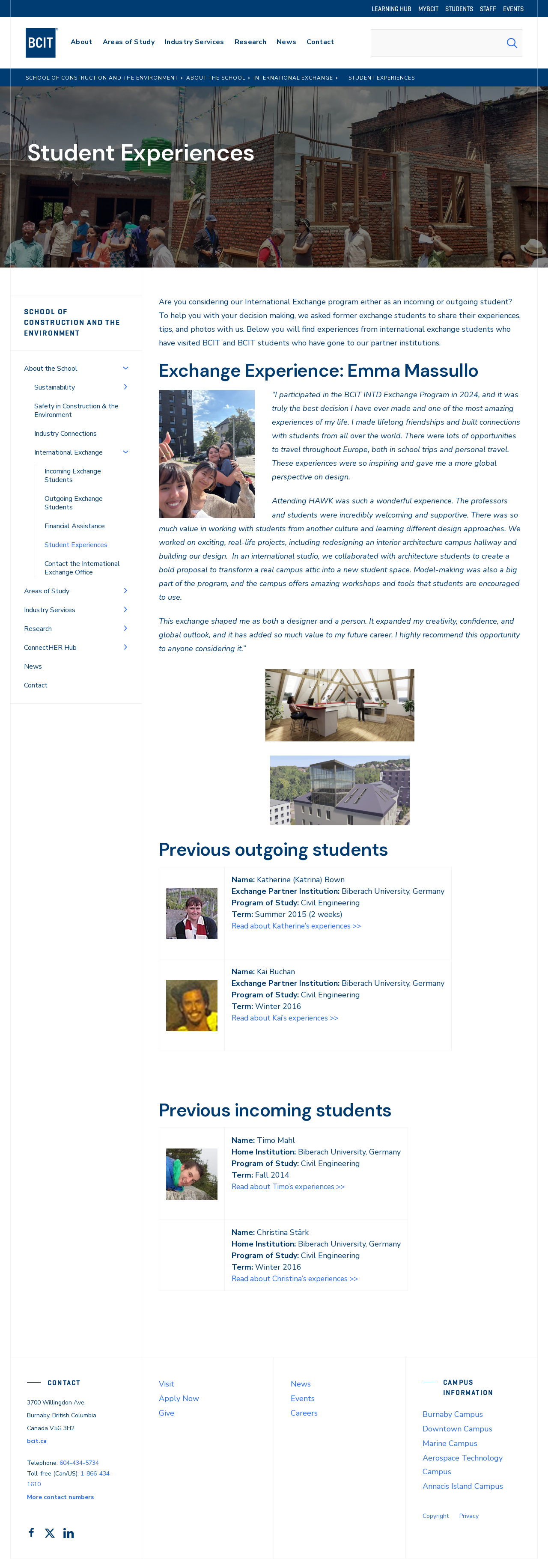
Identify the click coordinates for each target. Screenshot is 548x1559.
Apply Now (179, 1398)
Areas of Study (46, 591)
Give (166, 1413)
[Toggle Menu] (125, 367)
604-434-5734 (79, 1463)
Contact (36, 685)
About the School (50, 368)
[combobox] (446, 43)
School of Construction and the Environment (72, 322)
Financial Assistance (75, 526)
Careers (304, 1413)
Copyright (436, 1516)
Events (303, 1398)
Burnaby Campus (453, 1414)
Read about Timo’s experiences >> (292, 1186)
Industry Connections (65, 433)
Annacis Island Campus (463, 1486)
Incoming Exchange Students (73, 476)
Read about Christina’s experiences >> (298, 1278)
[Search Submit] (512, 43)
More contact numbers (60, 1497)
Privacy (469, 1516)
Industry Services (49, 610)
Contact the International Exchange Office (82, 568)
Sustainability (54, 387)
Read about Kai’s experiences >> (288, 1018)
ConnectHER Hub (50, 647)
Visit (166, 1384)
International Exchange (68, 452)
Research (38, 629)
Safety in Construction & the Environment (76, 411)
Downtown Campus (457, 1429)
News (33, 666)
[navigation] (50, 43)
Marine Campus (450, 1443)
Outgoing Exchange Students (74, 503)
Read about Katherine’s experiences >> (300, 926)
